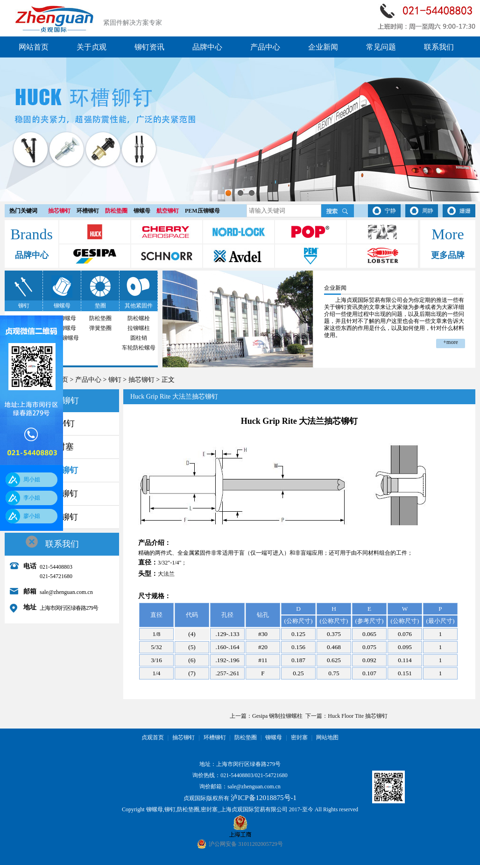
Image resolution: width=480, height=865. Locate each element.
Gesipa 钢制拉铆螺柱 (277, 716)
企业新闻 (323, 47)
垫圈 (100, 305)
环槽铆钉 (88, 210)
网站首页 (34, 47)
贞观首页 (152, 737)
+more (450, 342)
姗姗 (465, 210)
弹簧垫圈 (100, 328)
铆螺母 (142, 210)
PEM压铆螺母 (202, 210)
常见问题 (381, 47)
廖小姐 (31, 516)
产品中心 (265, 47)
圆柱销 (138, 338)
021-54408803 (236, 775)
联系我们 (439, 47)
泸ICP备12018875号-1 (263, 797)
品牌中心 (207, 47)
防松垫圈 (116, 210)
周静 (427, 210)
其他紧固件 (139, 305)
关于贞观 (91, 47)
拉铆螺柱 (138, 328)
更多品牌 (448, 255)
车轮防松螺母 (138, 347)
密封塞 (299, 737)
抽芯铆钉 (59, 210)
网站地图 (327, 737)
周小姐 (31, 479)
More (447, 234)
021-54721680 (271, 775)
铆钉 (23, 305)
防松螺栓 (138, 318)
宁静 (390, 210)
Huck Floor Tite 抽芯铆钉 (358, 716)
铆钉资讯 (149, 47)
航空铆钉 (167, 210)
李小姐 (31, 497)
